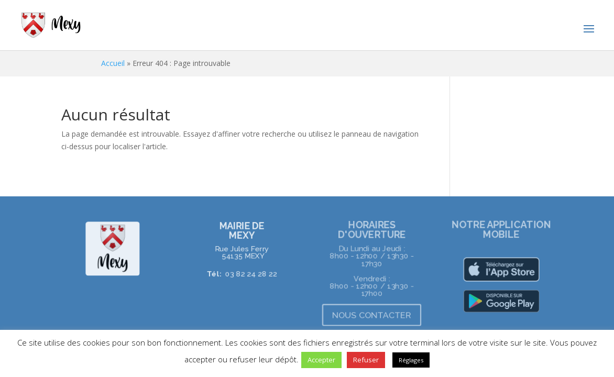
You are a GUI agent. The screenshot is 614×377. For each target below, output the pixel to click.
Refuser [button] (366, 359)
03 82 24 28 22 (251, 273)
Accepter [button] (321, 359)
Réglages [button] (411, 360)
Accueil (113, 63)
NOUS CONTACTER (372, 315)
